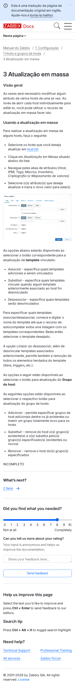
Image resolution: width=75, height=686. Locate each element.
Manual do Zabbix (16, 48)
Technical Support (16, 650)
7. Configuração (47, 48)
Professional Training (56, 650)
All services (11, 658)
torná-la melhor (41, 15)
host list (32, 149)
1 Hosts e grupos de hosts (22, 53)
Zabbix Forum (50, 658)
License (23, 679)
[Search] (57, 26)
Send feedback (37, 573)
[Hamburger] (68, 26)
